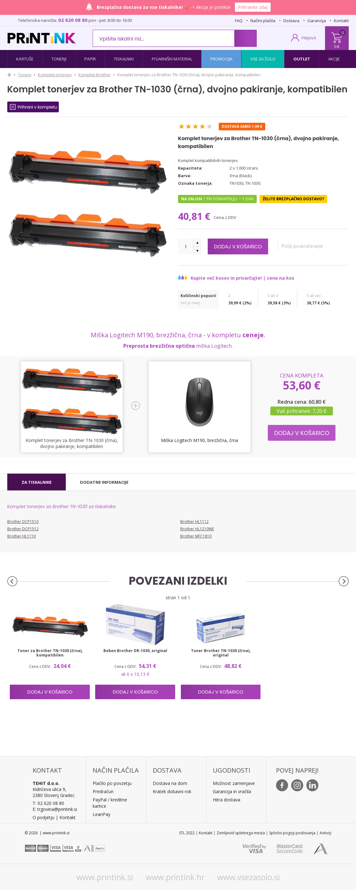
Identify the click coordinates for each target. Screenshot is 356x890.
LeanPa (100, 814)
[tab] (36, 482)
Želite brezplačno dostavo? (293, 199)
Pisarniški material (172, 59)
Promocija (221, 59)
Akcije (334, 59)
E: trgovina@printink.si (55, 809)
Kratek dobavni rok (172, 791)
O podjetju (43, 817)
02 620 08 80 (73, 20)
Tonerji (59, 59)
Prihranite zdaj (252, 7)
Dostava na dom (170, 783)
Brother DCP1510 (23, 521)
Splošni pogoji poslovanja (292, 833)
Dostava (291, 20)
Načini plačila (262, 20)
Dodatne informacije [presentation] (104, 482)
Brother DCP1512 (23, 529)
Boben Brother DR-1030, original (135, 651)
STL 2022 (187, 833)
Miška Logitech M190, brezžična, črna (199, 440)
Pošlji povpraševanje (309, 246)
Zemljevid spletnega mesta (241, 833)
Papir (90, 59)
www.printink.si (105, 877)
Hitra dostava (226, 800)
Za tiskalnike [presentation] (36, 482)
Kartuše (25, 59)
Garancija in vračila (232, 791)
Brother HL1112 (194, 521)
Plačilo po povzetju (112, 783)
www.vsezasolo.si (248, 877)
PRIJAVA (309, 38)
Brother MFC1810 (196, 536)
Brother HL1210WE (197, 529)
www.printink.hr (175, 877)
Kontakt (341, 20)
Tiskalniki (124, 59)
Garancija (316, 20)
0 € (337, 46)
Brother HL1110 (21, 536)
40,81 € (195, 216)
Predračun (103, 791)
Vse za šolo (262, 59)
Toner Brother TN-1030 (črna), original (220, 653)
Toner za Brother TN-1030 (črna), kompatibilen (50, 653)
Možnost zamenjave (234, 783)
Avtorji (325, 833)
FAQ (238, 20)
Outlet (301, 59)
